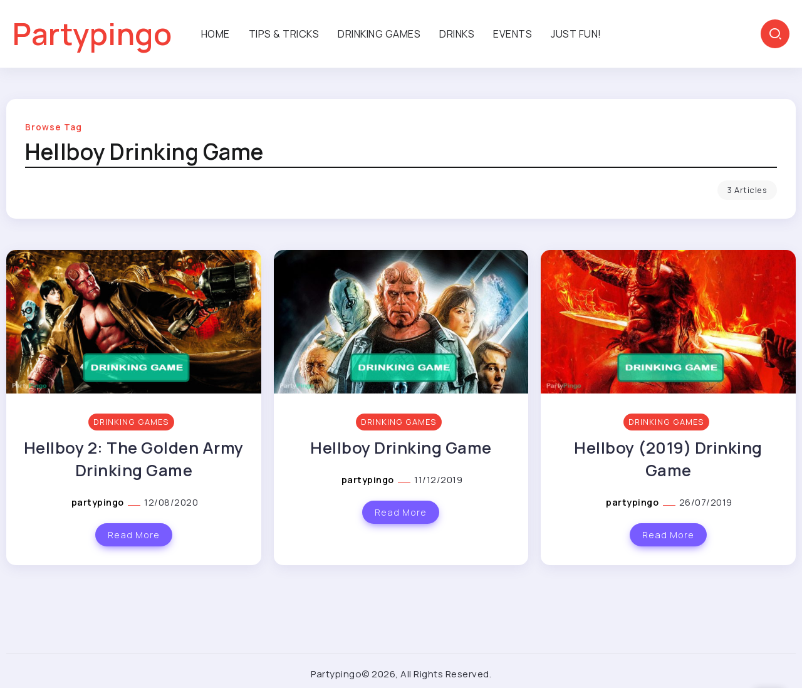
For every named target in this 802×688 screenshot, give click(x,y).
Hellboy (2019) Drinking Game (668, 459)
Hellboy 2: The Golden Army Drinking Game (134, 459)
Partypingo (92, 33)
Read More (134, 535)
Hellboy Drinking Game (401, 448)
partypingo (99, 502)
